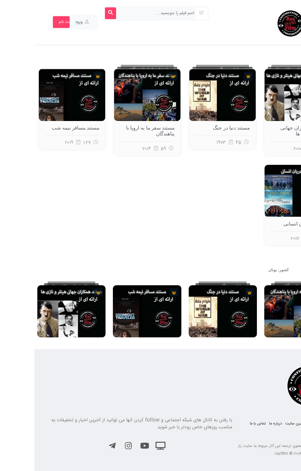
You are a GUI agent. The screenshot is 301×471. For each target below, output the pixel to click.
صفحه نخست (285, 423)
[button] (287, 14)
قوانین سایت (261, 423)
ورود (48, 22)
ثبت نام (31, 22)
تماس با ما (223, 423)
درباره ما (241, 423)
